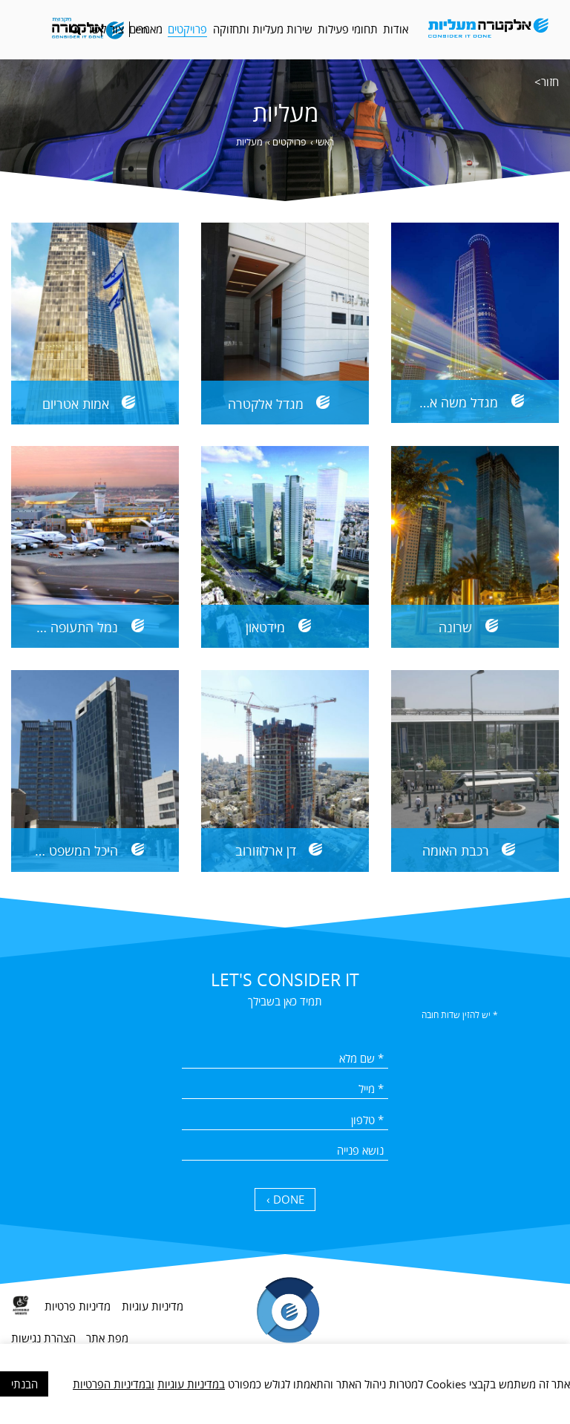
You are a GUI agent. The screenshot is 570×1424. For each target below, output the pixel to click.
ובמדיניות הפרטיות (113, 1384)
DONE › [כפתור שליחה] (285, 1199)
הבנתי (24, 1384)
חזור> (546, 81)
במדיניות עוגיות (191, 1384)
